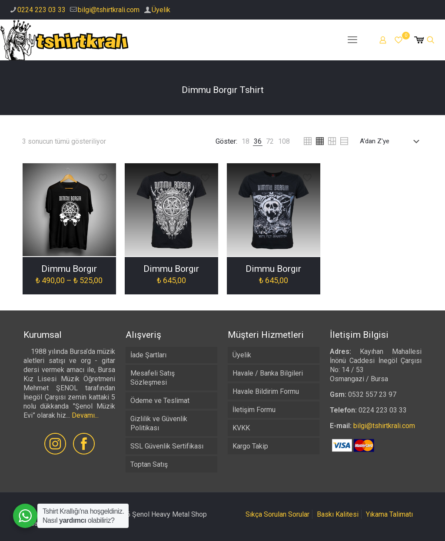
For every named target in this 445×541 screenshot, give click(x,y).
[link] (245, 141)
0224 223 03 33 (41, 10)
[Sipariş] (391, 141)
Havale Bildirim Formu (265, 391)
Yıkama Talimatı (389, 514)
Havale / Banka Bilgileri (267, 373)
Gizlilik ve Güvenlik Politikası (158, 423)
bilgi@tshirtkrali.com (108, 10)
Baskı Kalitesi (338, 514)
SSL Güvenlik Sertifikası (166, 446)
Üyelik (161, 10)
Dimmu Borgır (69, 269)
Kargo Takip (250, 446)
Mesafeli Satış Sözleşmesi (152, 377)
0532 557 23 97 (372, 394)
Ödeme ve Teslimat (159, 400)
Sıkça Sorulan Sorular (277, 514)
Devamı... (85, 415)
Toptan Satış (149, 464)
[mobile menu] (352, 40)
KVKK (241, 428)
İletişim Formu (254, 410)
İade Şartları (148, 355)
